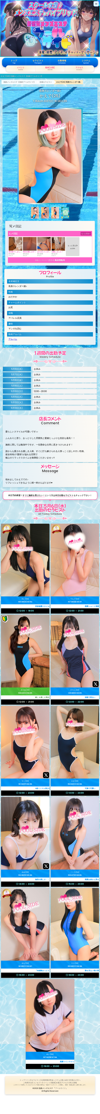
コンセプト (37, 1083)
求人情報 (73, 1083)
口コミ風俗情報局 (57, 260)
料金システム (55, 1080)
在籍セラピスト (46, 82)
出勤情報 (45, 1080)
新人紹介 (65, 1080)
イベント (46, 1083)
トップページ (25, 1080)
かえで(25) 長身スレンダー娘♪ (68, 82)
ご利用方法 (27, 1083)
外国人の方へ (75, 1080)
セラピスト (35, 1080)
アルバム (12, 339)
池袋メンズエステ (41, 260)
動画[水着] (56, 1083)
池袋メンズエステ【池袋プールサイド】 (19, 82)
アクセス (65, 1083)
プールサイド (60, 1088)
